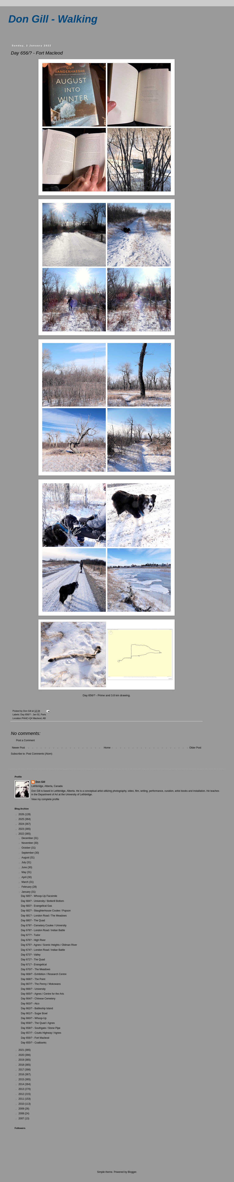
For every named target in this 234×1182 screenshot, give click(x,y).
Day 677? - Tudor (30, 935)
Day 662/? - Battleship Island (37, 1008)
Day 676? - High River (33, 940)
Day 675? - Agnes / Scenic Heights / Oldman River (49, 944)
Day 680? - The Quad (33, 920)
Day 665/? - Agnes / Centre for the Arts (42, 993)
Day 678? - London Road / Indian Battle (43, 930)
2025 (22, 819)
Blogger (132, 1172)
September (28, 852)
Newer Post (18, 747)
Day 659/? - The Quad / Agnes (38, 1023)
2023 (22, 828)
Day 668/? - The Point (33, 979)
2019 (22, 1059)
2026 (22, 814)
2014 (22, 1084)
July (24, 862)
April (24, 877)
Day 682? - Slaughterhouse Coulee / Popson (46, 910)
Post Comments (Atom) (39, 753)
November (28, 842)
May (24, 872)
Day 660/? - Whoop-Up (34, 1018)
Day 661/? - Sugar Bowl (34, 1013)
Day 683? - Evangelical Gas (36, 905)
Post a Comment (25, 740)
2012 (22, 1094)
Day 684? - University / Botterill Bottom (42, 901)
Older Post (195, 747)
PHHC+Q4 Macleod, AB (34, 718)
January (26, 891)
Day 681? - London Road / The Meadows (44, 915)
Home (107, 747)
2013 (22, 1089)
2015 (22, 1079)
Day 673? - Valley (31, 954)
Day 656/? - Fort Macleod (35, 1037)
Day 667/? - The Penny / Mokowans (41, 983)
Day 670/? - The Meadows (35, 969)
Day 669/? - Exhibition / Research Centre (43, 974)
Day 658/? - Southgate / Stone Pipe (40, 1028)
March (25, 882)
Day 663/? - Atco (30, 1003)
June (25, 867)
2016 (22, 1074)
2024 (22, 823)
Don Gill (40, 781)
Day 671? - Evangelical (34, 964)
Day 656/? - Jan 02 (29, 714)
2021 (22, 1050)
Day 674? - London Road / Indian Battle (43, 949)
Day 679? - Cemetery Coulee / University (43, 925)
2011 (22, 1098)
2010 (22, 1103)
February (27, 886)
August (26, 857)
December (28, 838)
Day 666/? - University (33, 989)
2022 (22, 833)
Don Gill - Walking (53, 19)
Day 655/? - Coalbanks (33, 1042)
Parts (43, 714)
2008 (22, 1113)
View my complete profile (45, 799)
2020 (22, 1055)
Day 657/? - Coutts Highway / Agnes (41, 1032)
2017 (22, 1069)
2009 (22, 1108)
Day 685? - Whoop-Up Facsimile (39, 896)
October (26, 847)
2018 (22, 1064)
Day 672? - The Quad (33, 959)
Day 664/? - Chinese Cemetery (38, 998)
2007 (22, 1118)
